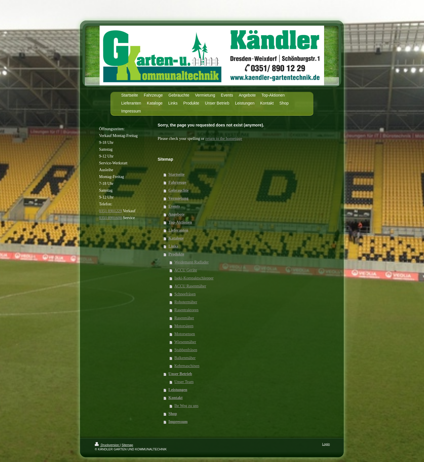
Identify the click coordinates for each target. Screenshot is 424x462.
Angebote (176, 214)
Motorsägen (184, 326)
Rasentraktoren (186, 310)
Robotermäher (185, 302)
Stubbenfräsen (185, 350)
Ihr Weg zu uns (186, 406)
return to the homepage (223, 138)
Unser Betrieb (180, 374)
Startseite (176, 174)
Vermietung (178, 198)
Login (326, 444)
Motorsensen (184, 334)
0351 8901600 (110, 218)
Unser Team (184, 382)
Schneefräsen (185, 294)
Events (174, 206)
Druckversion (107, 445)
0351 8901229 (110, 211)
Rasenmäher (184, 318)
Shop (172, 414)
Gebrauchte (178, 190)
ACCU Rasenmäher (190, 286)
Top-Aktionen (180, 222)
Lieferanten (178, 230)
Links (173, 246)
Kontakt (175, 398)
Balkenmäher (185, 358)
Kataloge (176, 238)
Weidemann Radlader (191, 262)
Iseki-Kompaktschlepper (194, 278)
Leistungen (177, 390)
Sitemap (127, 445)
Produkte (176, 254)
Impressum (178, 422)
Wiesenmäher (185, 342)
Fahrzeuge (177, 182)
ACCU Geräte (185, 270)
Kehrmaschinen (186, 366)
